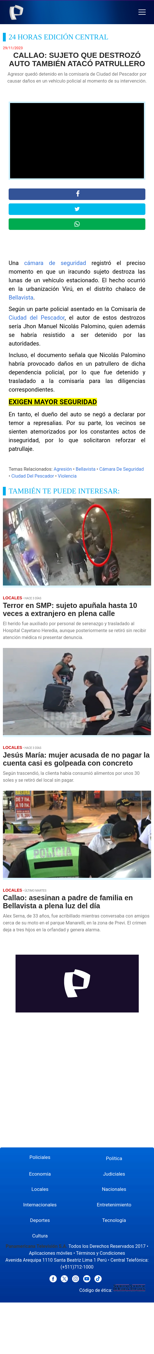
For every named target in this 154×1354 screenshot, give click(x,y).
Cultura (40, 1236)
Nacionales (114, 1189)
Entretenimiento (114, 1205)
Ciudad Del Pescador (32, 476)
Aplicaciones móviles (50, 1253)
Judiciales (114, 1174)
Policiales (39, 1157)
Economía (40, 1174)
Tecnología (114, 1220)
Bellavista (21, 297)
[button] (142, 12)
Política (114, 1158)
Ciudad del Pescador (36, 317)
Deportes (40, 1220)
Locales (39, 1189)
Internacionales (40, 1205)
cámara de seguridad (55, 263)
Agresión (63, 469)
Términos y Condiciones (100, 1253)
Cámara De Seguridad (121, 469)
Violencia (67, 476)
